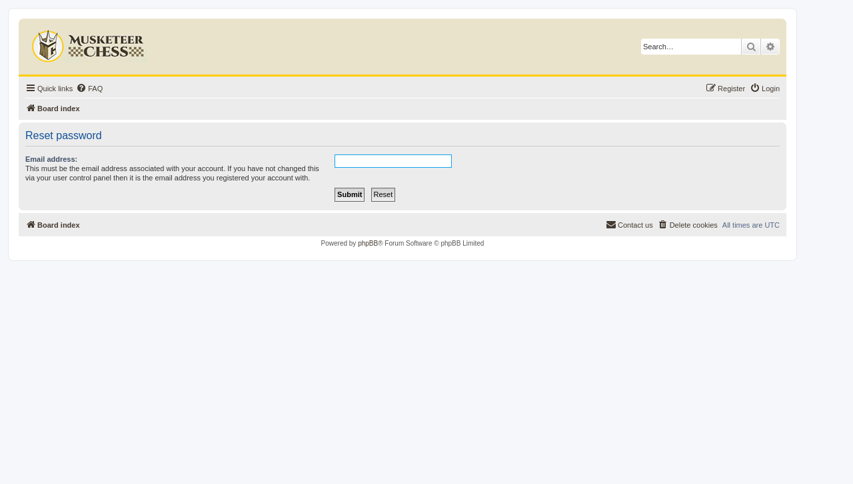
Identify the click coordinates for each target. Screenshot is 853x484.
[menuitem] (89, 89)
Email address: (51, 159)
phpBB (368, 243)
